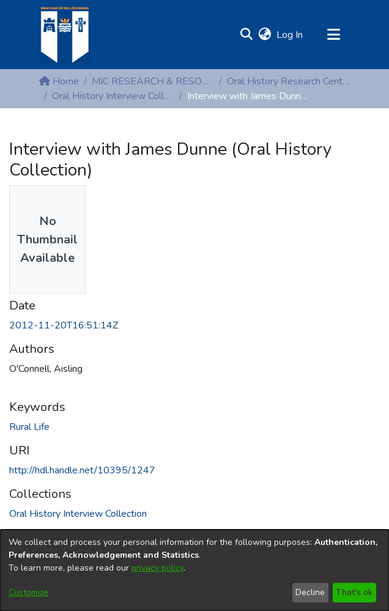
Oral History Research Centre (288, 81)
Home (59, 81)
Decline (310, 592)
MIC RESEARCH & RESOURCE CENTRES (153, 81)
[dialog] (194, 570)
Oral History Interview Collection (113, 96)
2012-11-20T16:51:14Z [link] (63, 325)
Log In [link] (290, 35)
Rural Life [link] (29, 427)
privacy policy (157, 568)
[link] (78, 513)
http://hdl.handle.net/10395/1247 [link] (82, 470)
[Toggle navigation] (333, 34)
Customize (28, 592)
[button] (246, 35)
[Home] (64, 34)
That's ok (354, 592)
